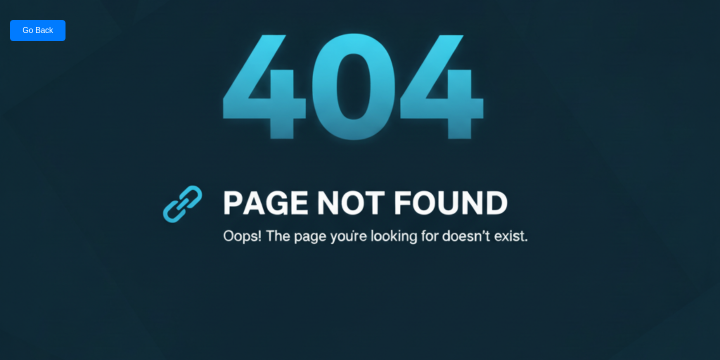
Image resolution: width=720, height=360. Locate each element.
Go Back (37, 30)
